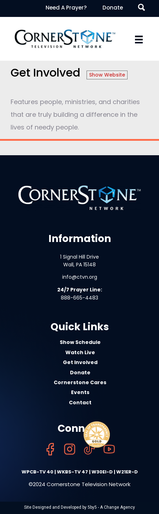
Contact (80, 402)
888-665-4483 (79, 297)
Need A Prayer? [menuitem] (66, 7)
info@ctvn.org (79, 276)
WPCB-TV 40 (37, 471)
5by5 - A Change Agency (111, 507)
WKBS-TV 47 (72, 471)
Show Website (107, 74)
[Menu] (139, 39)
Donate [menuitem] (112, 7)
